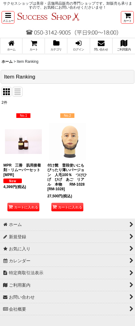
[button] (8, 17)
